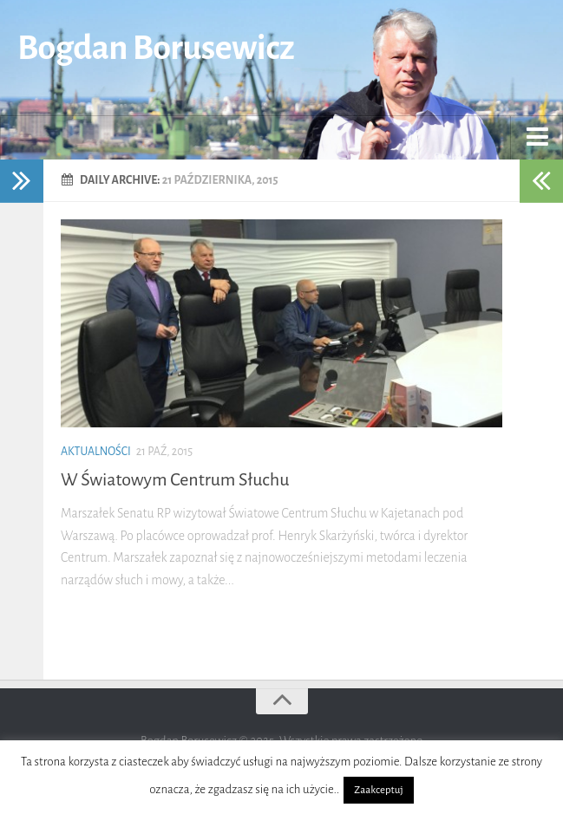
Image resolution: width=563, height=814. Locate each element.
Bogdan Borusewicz (155, 47)
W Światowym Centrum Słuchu (175, 479)
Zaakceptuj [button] (378, 790)
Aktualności (96, 452)
